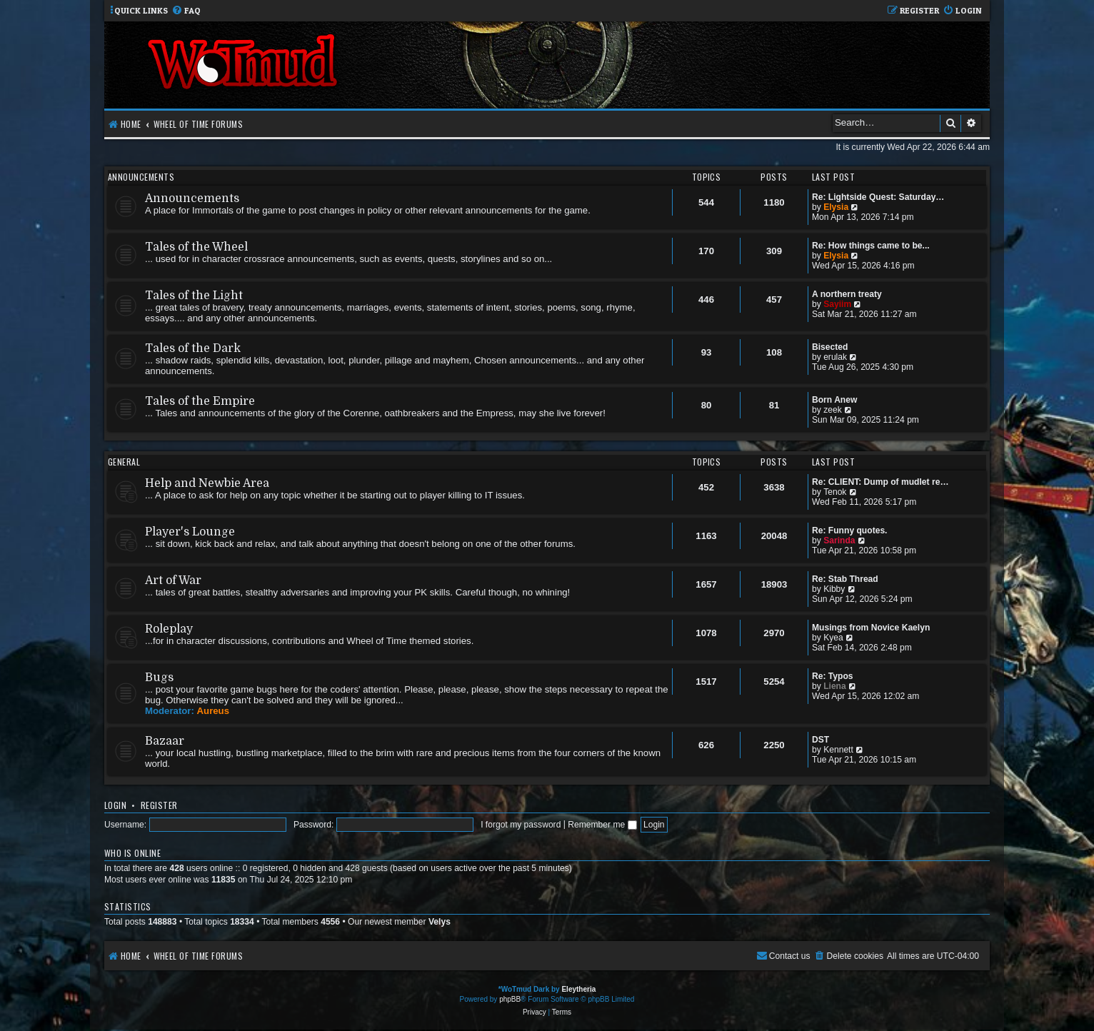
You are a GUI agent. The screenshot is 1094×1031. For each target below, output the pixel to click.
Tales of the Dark (193, 348)
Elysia (835, 207)
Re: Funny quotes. (849, 530)
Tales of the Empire (200, 401)
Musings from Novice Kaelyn (871, 628)
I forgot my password (521, 825)
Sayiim (837, 304)
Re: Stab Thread (845, 579)
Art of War (173, 580)
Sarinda (839, 540)
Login (115, 805)
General (124, 462)
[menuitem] (186, 11)
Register (159, 805)
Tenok (834, 492)
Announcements (141, 177)
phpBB (510, 999)
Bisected (830, 347)
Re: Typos (832, 676)
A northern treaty (847, 294)
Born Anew (834, 400)
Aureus (213, 710)
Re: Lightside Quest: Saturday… (878, 197)
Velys (439, 922)
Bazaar (164, 741)
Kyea (833, 638)
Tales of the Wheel (196, 247)
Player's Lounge (190, 531)
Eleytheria (578, 989)
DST (820, 740)
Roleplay (169, 629)
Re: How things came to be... (871, 246)
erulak (835, 357)
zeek (832, 410)
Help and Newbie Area (207, 483)
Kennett (838, 750)
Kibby (834, 589)
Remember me (602, 825)
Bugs (159, 677)
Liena (834, 686)
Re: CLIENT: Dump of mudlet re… (880, 482)
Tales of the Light (194, 295)
